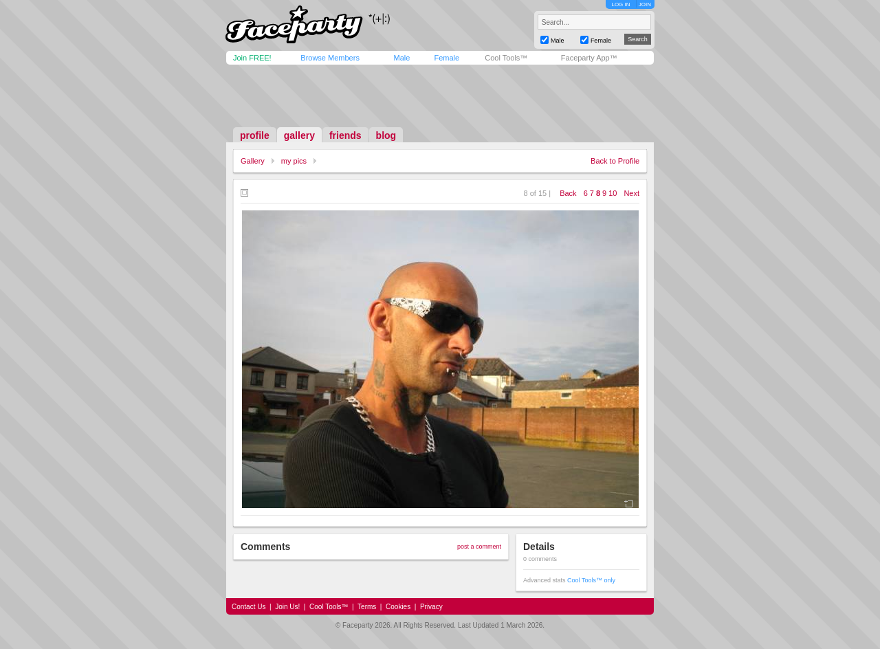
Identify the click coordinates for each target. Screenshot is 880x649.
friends (345, 135)
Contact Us (248, 606)
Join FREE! (252, 58)
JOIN (645, 4)
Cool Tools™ (506, 58)
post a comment (479, 546)
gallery (299, 135)
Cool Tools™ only (591, 580)
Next (631, 193)
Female (446, 58)
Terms (367, 606)
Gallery (253, 161)
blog (386, 135)
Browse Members (330, 58)
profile (255, 135)
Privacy (431, 606)
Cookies (398, 606)
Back (568, 193)
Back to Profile (615, 161)
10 (612, 193)
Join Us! (287, 606)
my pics (294, 161)
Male (401, 58)
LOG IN (620, 4)
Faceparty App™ (589, 58)
